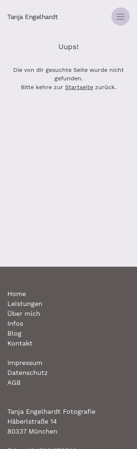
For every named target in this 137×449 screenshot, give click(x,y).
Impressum (24, 362)
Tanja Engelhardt (32, 17)
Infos (15, 323)
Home (16, 293)
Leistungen (24, 303)
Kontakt (20, 343)
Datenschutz (27, 372)
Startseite (79, 87)
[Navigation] (120, 16)
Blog (14, 333)
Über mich (23, 313)
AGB (14, 382)
